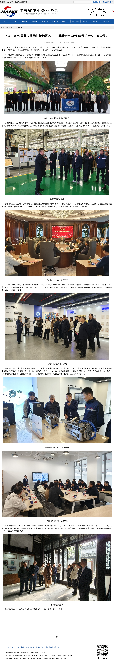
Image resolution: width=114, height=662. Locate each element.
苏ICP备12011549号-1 (34, 658)
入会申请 (95, 21)
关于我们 (15, 21)
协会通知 (35, 21)
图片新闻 (105, 21)
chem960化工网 (54, 658)
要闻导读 (65, 21)
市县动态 (85, 21)
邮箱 (111, 2)
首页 (5, 21)
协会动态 (25, 21)
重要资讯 (45, 21)
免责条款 (63, 658)
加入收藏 (106, 2)
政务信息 (55, 21)
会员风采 (75, 21)
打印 (57, 637)
